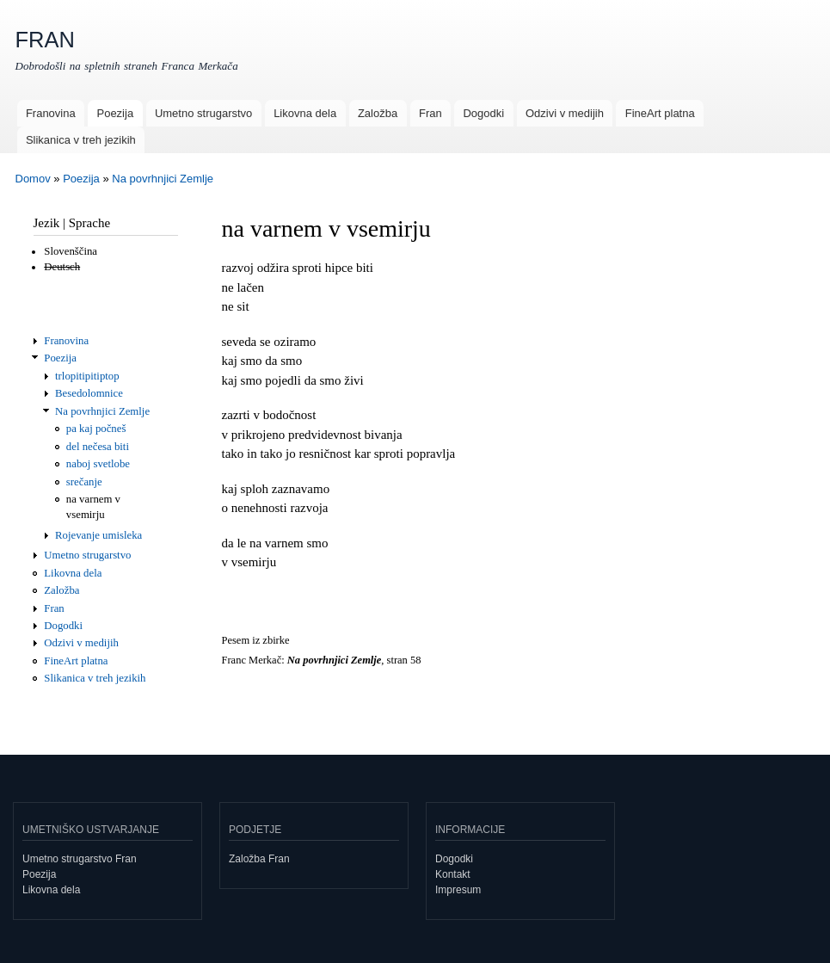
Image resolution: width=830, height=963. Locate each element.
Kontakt (452, 874)
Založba (377, 113)
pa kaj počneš (96, 429)
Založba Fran (259, 859)
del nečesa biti (97, 447)
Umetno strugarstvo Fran (79, 859)
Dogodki (483, 113)
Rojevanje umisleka (98, 535)
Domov (33, 178)
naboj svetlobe (98, 464)
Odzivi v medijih (565, 113)
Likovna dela (305, 113)
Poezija (114, 113)
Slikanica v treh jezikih (81, 139)
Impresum (458, 890)
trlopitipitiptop (87, 376)
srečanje (84, 482)
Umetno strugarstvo (203, 113)
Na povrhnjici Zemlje (162, 178)
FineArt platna (660, 113)
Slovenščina (70, 251)
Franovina (51, 113)
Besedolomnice (89, 393)
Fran (430, 113)
